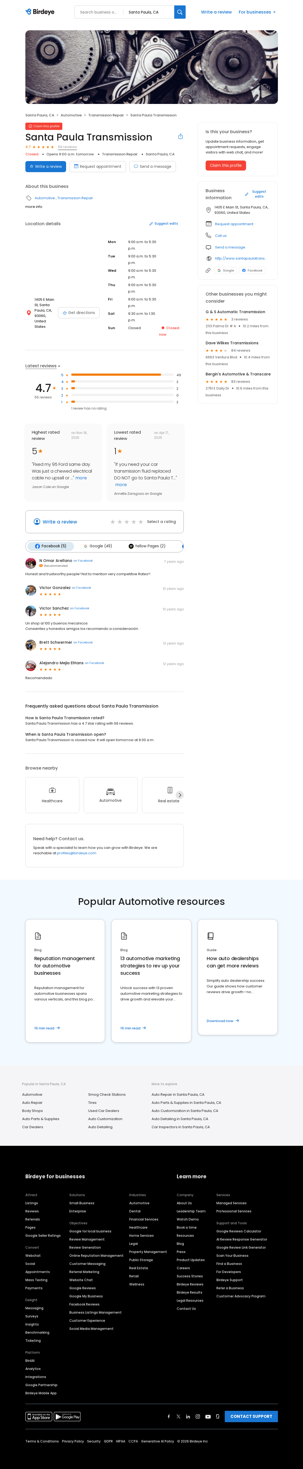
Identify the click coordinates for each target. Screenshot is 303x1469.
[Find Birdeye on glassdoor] (217, 1415)
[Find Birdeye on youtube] (208, 1415)
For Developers (228, 1271)
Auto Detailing (100, 1126)
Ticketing (33, 1339)
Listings (31, 1202)
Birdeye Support (229, 1279)
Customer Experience (87, 1319)
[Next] (180, 794)
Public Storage (141, 1259)
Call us (221, 235)
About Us (184, 1202)
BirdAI (30, 1359)
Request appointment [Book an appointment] (97, 166)
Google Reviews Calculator (238, 1230)
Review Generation (85, 1246)
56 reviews (67, 146)
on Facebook (83, 560)
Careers (183, 1267)
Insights (32, 1323)
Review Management (87, 1238)
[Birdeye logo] (40, 12)
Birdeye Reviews (190, 1283)
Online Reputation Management (96, 1254)
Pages (30, 1226)
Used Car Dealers (103, 1110)
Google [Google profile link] (225, 270)
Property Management (148, 1251)
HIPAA (120, 1440)
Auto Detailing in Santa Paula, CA (180, 1118)
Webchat (33, 1254)
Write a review (216, 12)
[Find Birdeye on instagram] (198, 1415)
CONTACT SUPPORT (251, 1415)
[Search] (180, 12)
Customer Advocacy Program (240, 1295)
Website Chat (81, 1279)
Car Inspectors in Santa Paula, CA (181, 1126)
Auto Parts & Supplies (40, 1118)
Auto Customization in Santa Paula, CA (185, 1110)
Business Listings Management (95, 1311)
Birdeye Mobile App (41, 1392)
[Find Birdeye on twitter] (178, 1415)
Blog (180, 1243)
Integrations (35, 1376)
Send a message (152, 166)
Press (181, 1251)
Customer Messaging (87, 1263)
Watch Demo (188, 1218)
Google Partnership (41, 1384)
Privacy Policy (73, 1440)
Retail (134, 1275)
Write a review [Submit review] (46, 166)
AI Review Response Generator (241, 1238)
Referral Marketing (84, 1271)
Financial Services (143, 1218)
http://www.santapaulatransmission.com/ (242, 258)
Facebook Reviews (84, 1303)
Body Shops (32, 1110)
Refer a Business (230, 1287)
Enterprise (77, 1210)
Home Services (141, 1234)
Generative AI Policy (157, 1440)
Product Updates (191, 1259)
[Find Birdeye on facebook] (169, 1415)
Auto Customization (105, 1118)
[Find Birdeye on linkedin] (188, 1415)
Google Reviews (82, 1287)
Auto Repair (32, 1101)
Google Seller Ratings (43, 1234)
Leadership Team (191, 1210)
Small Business (81, 1202)
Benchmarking (37, 1331)
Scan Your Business (232, 1254)
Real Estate (138, 1267)
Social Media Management (91, 1328)
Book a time (187, 1226)
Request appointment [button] (234, 224)
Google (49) (95, 546)
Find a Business (229, 1263)
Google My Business (86, 1295)
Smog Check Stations (107, 1093)
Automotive (71, 115)
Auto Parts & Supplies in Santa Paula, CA (186, 1101)
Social (30, 1263)
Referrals (32, 1218)
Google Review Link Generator (241, 1246)
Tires (92, 1101)
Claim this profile (226, 165)
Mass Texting (36, 1279)
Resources (185, 1234)
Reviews (32, 1210)
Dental (135, 1210)
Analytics (33, 1368)
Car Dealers (32, 1126)
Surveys (31, 1315)
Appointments (37, 1271)
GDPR (108, 1440)
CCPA (133, 1440)
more (80, 478)
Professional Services (233, 1210)
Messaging (34, 1307)
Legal (133, 1243)
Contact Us (186, 1308)
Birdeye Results (189, 1291)
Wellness (136, 1283)
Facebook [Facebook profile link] (252, 270)
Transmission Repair (106, 115)
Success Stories (190, 1275)
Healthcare (138, 1226)
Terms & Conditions (42, 1440)
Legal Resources (190, 1299)
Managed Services (231, 1202)
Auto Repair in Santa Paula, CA (178, 1093)
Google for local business (90, 1230)
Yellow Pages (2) (144, 546)
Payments (34, 1287)
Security (94, 1440)
